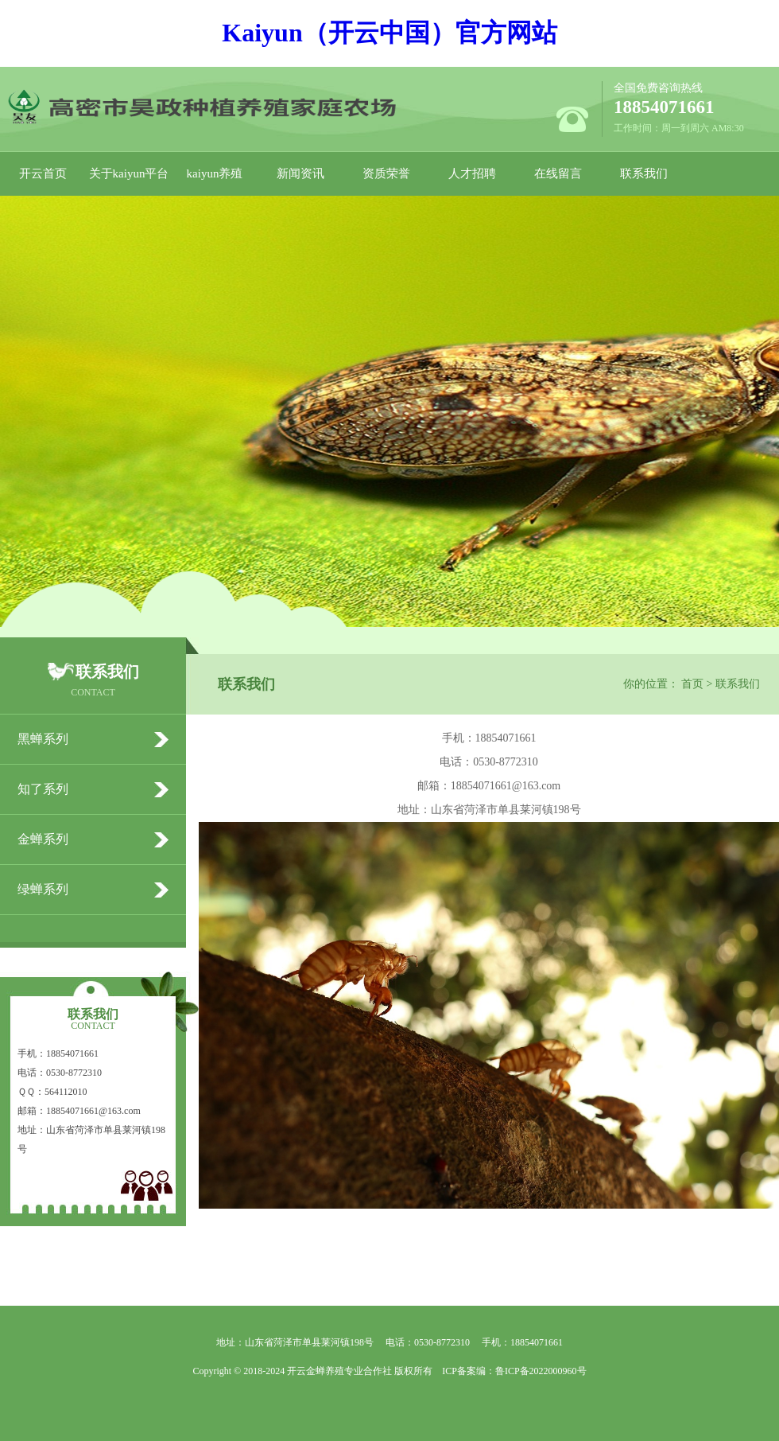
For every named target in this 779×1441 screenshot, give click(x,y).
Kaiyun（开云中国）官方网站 (389, 32)
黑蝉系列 (42, 739)
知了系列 (42, 789)
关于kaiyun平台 (129, 173)
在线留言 (558, 173)
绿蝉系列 (42, 889)
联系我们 (644, 173)
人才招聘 (472, 173)
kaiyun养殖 (215, 173)
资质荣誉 (386, 173)
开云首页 (43, 173)
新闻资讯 (300, 173)
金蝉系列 (42, 839)
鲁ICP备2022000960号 (541, 1371)
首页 (692, 684)
